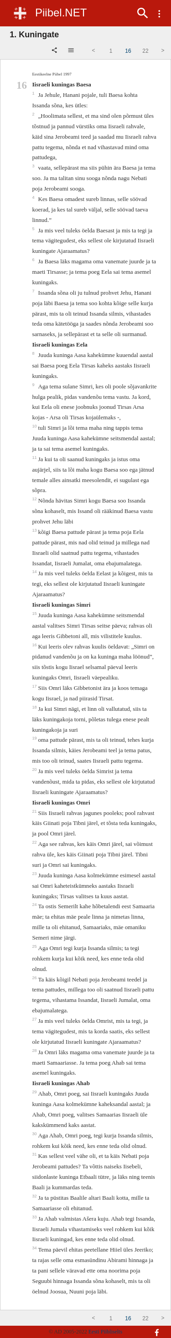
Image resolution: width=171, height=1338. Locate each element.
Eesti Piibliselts (105, 1331)
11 (35, 457)
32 (35, 1196)
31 (35, 1154)
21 (35, 811)
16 (35, 645)
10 (35, 426)
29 (35, 1092)
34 (35, 1248)
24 (35, 904)
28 (35, 1050)
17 (35, 686)
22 (35, 842)
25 (35, 946)
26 (35, 978)
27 (35, 1019)
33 (35, 1217)
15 (35, 613)
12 (35, 499)
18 (35, 707)
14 (35, 571)
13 (35, 530)
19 (35, 738)
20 (35, 769)
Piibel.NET (61, 12)
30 (35, 1134)
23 (35, 873)
